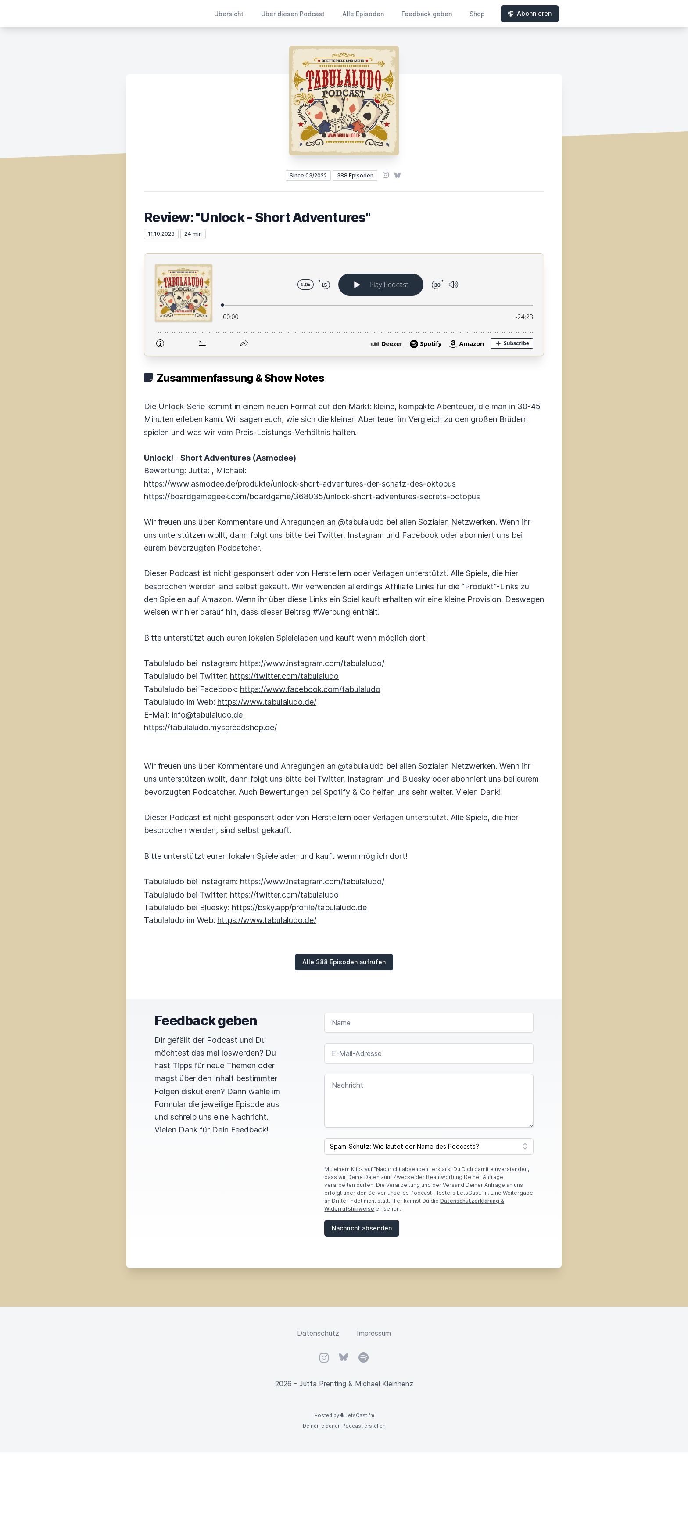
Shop (477, 14)
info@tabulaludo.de (207, 714)
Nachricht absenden (362, 1228)
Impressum (374, 1333)
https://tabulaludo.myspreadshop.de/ (210, 727)
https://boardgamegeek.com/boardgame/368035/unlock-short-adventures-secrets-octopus (312, 496)
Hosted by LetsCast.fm (344, 1415)
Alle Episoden (363, 14)
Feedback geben (426, 14)
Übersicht (229, 14)
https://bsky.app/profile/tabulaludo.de (299, 907)
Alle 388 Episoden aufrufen (344, 962)
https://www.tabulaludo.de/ (266, 702)
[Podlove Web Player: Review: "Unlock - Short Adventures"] (344, 305)
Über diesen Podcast (293, 14)
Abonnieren (530, 13)
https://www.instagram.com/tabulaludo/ (312, 663)
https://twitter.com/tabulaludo (284, 676)
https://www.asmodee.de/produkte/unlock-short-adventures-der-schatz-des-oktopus (300, 483)
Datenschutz (318, 1333)
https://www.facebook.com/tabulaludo (310, 689)
